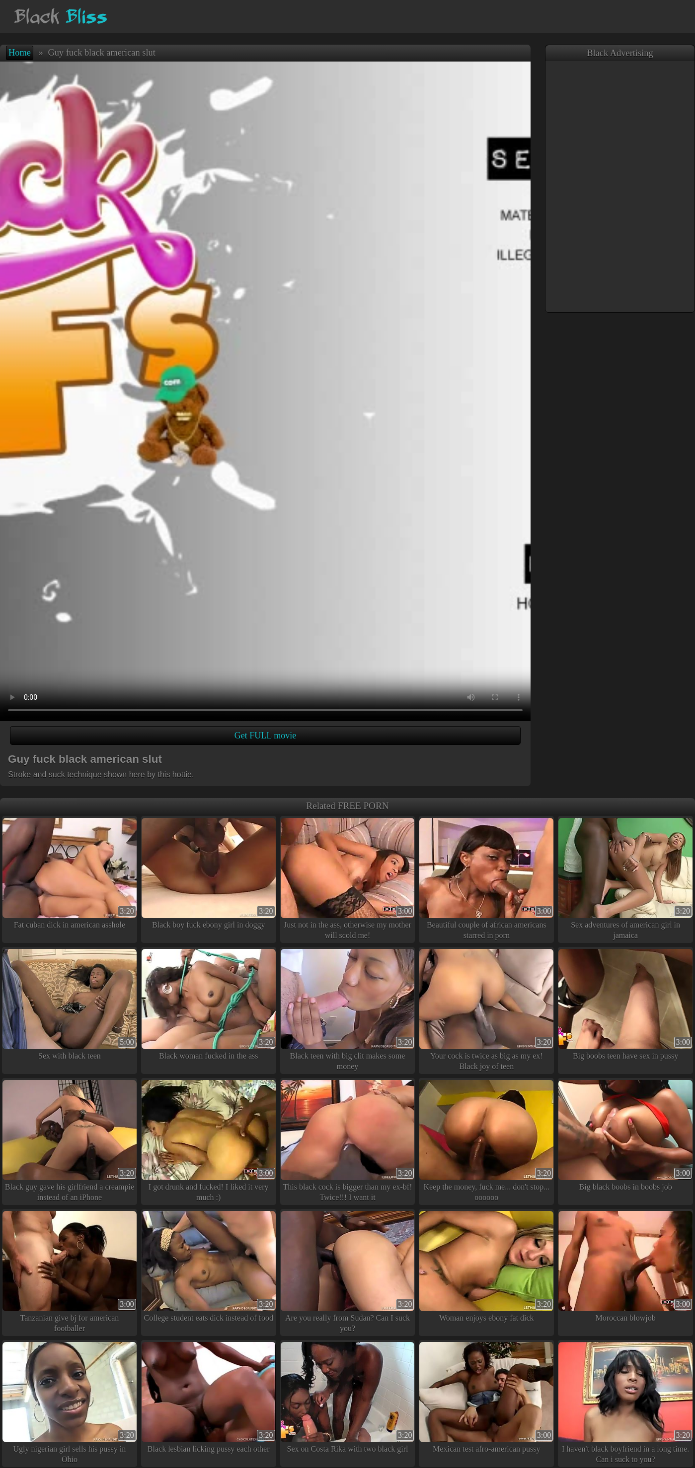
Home (19, 53)
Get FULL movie (265, 735)
